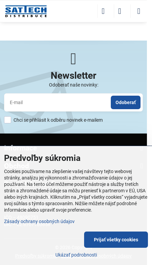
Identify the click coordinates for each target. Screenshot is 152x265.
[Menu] (139, 11)
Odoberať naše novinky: (73, 85)
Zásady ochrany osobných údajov (39, 221)
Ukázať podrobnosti (76, 255)
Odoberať (126, 102)
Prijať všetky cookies (116, 239)
